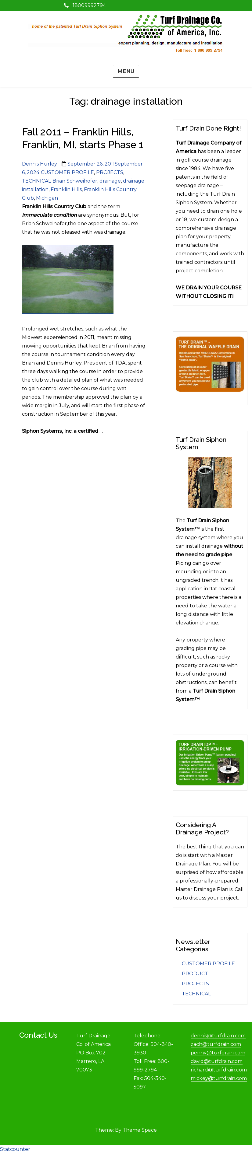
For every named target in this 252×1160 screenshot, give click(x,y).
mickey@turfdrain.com (219, 1078)
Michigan (47, 198)
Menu (126, 71)
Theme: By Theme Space (126, 1130)
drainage (110, 181)
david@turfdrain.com (217, 1061)
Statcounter (15, 1149)
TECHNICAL (36, 181)
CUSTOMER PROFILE (67, 172)
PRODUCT (195, 974)
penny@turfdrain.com (218, 1053)
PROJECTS (109, 172)
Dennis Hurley (39, 164)
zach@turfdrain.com (216, 1044)
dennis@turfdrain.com (218, 1036)
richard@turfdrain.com (220, 1070)
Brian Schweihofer (74, 181)
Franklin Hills (66, 189)
